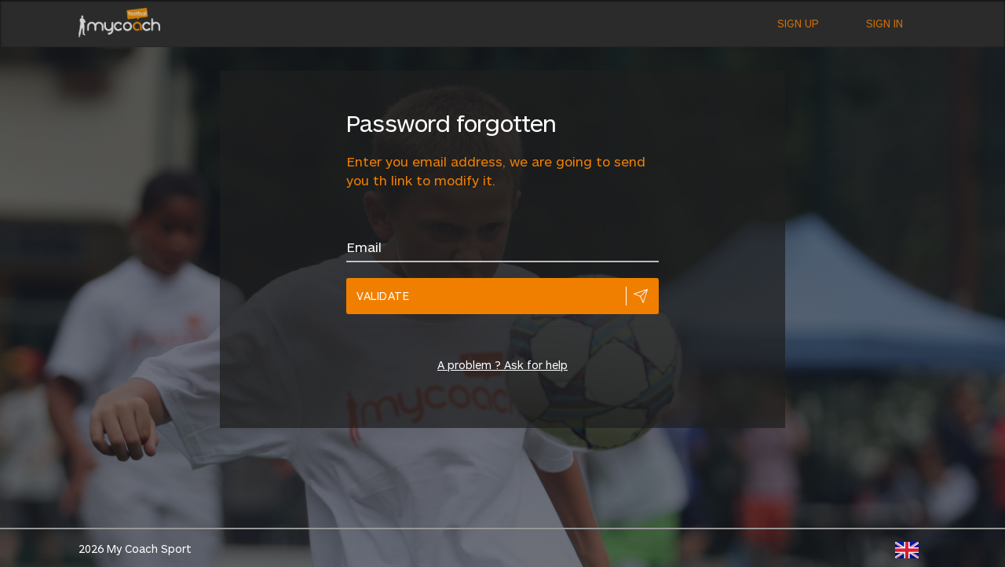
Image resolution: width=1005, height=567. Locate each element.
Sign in (884, 23)
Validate (382, 295)
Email (364, 246)
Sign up (798, 23)
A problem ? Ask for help (502, 364)
